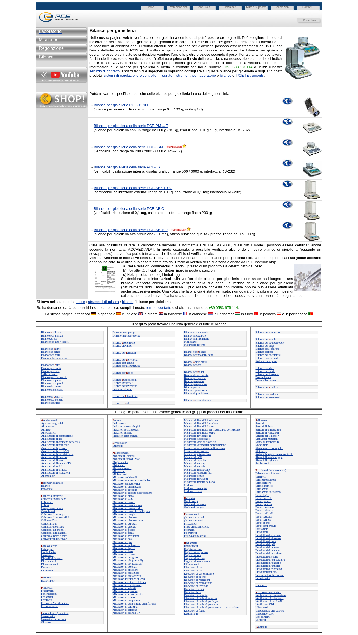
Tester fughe (263, 495)
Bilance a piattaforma (196, 390)
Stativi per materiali (267, 438)
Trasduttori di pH (265, 544)
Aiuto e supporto (256, 7)
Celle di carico (49, 374)
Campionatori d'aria (52, 508)
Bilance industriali (123, 382)
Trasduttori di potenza (268, 550)
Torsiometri (262, 528)
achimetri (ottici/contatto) (271, 470)
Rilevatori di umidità (195, 595)
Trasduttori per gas (266, 571)
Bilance (45, 485)
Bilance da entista (52, 396)
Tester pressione (265, 507)
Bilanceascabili (265, 368)
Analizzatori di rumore (54, 457)
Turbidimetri (263, 578)
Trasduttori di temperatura (270, 559)
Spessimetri (262, 444)
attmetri (261, 626)
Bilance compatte (51, 380)
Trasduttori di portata (267, 547)
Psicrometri (190, 532)
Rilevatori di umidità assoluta (200, 598)
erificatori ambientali (268, 592)
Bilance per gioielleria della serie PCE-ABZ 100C (133, 188)
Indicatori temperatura (125, 435)
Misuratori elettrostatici (197, 438)
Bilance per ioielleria (125, 359)
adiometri (190, 542)
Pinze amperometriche (196, 526)
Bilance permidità (267, 387)
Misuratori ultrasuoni (196, 478)
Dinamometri (48, 561)
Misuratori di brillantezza (127, 486)
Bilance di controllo (52, 389)
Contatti (307, 7)
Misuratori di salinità (124, 588)
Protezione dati (178, 7)
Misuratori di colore (124, 502)
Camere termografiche (53, 498)
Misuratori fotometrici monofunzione (205, 444)
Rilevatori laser (192, 592)
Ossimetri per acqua (195, 504)
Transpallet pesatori (267, 380)
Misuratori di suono (124, 597)
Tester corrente (264, 498)
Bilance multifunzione (196, 338)
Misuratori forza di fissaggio (200, 441)
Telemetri (261, 476)
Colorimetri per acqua (53, 514)
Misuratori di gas (122, 538)
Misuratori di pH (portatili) (128, 560)
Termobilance (263, 377)
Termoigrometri (264, 485)
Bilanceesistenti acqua (197, 400)
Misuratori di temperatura (127, 600)
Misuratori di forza (194, 344)
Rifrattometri (191, 564)
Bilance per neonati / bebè (198, 354)
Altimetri (46, 429)
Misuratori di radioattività (127, 575)
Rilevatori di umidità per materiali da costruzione (211, 607)
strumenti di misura (103, 302)
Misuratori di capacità (125, 489)
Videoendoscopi (265, 613)
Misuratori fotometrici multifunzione (204, 448)
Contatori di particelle (53, 529)
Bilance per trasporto (267, 374)
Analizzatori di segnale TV (56, 463)
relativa (213, 420)
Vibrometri (262, 607)
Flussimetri (47, 590)
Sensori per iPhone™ (267, 435)
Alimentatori (48, 426)
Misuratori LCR (193, 457)
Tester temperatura (266, 525)
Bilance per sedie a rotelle (270, 342)
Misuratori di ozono (124, 554)
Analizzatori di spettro (53, 460)
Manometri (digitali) (124, 455)
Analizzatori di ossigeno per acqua (60, 441)
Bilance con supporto (267, 357)
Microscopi (119, 471)
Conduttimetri (49, 523)
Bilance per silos (265, 345)
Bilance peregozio (195, 351)
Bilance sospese (265, 351)
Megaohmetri (120, 462)
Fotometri (46, 599)
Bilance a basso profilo (54, 357)
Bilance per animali (52, 335)
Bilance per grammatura (126, 365)
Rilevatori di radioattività (198, 582)
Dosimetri (46, 567)
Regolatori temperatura (197, 561)
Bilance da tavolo (265, 371)
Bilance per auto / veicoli (55, 341)
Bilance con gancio (123, 362)
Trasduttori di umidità (268, 565)
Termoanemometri (266, 479)
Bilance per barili (50, 354)
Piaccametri (190, 523)
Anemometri (48, 475)
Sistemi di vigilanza (267, 460)
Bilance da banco (50, 351)
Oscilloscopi (191, 501)
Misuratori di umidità (196, 420)
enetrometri (191, 514)
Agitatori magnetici (52, 423)
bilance (127, 302)
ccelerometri (49, 420)
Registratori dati (193, 549)
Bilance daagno (51, 348)
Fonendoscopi (49, 593)
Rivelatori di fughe (194, 610)
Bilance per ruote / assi (268, 332)
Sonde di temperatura (268, 441)
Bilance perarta (50, 364)
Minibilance (190, 341)
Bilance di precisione (196, 393)
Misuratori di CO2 (123, 498)
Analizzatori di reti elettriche (57, 454)
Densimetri (47, 555)
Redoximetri (191, 545)
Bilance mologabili (195, 361)
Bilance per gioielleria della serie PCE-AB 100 (131, 230)
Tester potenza (264, 504)
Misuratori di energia (124, 526)
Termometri (262, 488)
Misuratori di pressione (126, 569)
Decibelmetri (48, 552)
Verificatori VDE (265, 604)
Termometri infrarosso (268, 491)
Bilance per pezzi (193, 387)
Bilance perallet (194, 371)
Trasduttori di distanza (268, 538)
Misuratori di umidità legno (199, 432)
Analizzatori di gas (51, 438)
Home (150, 7)
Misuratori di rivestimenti (127, 585)
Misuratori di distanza (125, 517)
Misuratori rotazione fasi (198, 472)
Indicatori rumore (122, 432)
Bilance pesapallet (194, 381)
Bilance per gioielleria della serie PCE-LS (127, 167)
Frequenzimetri (49, 606)
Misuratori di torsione (125, 609)
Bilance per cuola (266, 339)
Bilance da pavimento (196, 375)
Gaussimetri (48, 616)
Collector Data (49, 520)
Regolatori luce (192, 555)
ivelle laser (120, 442)
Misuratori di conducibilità (128, 508)
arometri (47, 482)
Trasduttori (262, 531)
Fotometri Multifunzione (55, 603)
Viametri (261, 585)
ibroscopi (47, 587)
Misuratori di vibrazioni (197, 435)
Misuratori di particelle (197, 469)
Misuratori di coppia (124, 514)
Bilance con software (267, 348)
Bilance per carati (51, 368)
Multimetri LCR (193, 491)
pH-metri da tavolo (194, 517)
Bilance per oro (192, 364)
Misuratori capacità (195, 460)
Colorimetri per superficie (55, 517)
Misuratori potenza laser (197, 454)
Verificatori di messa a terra (271, 595)
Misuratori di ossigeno (125, 557)
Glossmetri (47, 622)
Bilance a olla (121, 402)
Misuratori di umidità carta (199, 426)
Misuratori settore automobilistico (132, 480)
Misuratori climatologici (126, 483)
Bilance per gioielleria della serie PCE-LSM (128, 147)
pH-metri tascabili (194, 520)
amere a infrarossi (52, 495)
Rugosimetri (191, 613)
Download (230, 7)
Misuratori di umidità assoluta (201, 423)
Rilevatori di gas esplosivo (199, 573)
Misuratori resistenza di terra (129, 578)
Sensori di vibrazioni (267, 432)
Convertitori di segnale (54, 538)
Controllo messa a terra (54, 535)
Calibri (45, 505)
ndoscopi (47, 577)
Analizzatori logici (51, 466)
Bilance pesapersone (195, 384)
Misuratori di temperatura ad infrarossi (134, 603)
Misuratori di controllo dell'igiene (131, 511)
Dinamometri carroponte (126, 335)
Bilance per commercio (54, 377)
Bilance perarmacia (124, 352)
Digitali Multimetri (51, 558)
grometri (118, 420)
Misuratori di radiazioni (126, 572)
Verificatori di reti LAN (269, 601)
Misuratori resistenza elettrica (129, 582)
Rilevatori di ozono (195, 576)
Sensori (260, 423)
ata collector (49, 545)
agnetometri (121, 452)
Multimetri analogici (195, 488)
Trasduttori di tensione (268, 562)
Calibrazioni (282, 7)
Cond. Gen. (204, 7)
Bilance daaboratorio (125, 396)
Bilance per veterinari (268, 397)
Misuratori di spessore (125, 591)
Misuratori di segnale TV (127, 612)
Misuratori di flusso (124, 529)
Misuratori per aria (194, 466)
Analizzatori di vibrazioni (55, 472)
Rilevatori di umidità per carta (201, 604)
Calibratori (47, 502)
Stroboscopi (262, 463)
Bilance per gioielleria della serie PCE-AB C (129, 208)
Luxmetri (118, 445)
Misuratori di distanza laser (128, 520)
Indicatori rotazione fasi (126, 429)
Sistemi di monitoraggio (269, 457)
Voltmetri (261, 619)
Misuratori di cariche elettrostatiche (132, 492)
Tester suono (263, 522)
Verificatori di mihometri (270, 598)
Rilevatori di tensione (196, 585)
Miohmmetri (120, 474)
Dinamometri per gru (124, 332)
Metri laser (119, 465)
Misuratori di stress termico (128, 594)
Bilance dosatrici (50, 402)
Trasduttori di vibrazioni (269, 568)
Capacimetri (48, 511)
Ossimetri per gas (194, 507)
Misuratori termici (194, 475)
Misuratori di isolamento (126, 545)
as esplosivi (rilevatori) (55, 613)
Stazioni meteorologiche (269, 448)
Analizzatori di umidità (54, 469)
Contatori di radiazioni (54, 532)
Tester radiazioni (265, 510)
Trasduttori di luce (266, 541)
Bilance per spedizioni (268, 354)
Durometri (47, 570)
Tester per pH (263, 501)
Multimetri (190, 484)
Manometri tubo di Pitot (126, 458)
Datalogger (47, 549)
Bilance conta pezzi (52, 383)
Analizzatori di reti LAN (55, 451)
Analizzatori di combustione (57, 435)
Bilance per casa (50, 371)
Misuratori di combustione (127, 505)
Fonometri (47, 596)
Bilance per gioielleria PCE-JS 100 (121, 105)
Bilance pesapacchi (195, 378)
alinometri (262, 420)
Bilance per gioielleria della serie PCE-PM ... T (131, 126)
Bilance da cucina (51, 386)
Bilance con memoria (196, 332)
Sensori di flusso (265, 426)
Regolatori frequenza (196, 552)
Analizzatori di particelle (55, 444)
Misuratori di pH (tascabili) (128, 563)
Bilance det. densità (52, 399)
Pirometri (189, 529)
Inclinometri (119, 423)
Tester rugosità (264, 516)
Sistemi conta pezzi (266, 361)
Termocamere (263, 482)
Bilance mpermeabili (125, 379)
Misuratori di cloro (123, 495)
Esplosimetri (48, 580)
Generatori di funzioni (53, 619)
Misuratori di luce (123, 551)
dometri (189, 498)
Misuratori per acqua (195, 463)
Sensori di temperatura (268, 429)
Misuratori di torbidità (125, 606)
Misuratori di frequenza (126, 535)
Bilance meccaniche (195, 335)
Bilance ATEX (49, 338)
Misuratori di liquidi (124, 548)
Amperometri (48, 432)
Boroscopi (47, 488)
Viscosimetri (263, 616)
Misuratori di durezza (125, 523)
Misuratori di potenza (125, 566)
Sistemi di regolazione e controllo (274, 454)
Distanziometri (49, 564)
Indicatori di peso (122, 389)
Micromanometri (122, 468)
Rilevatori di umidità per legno (201, 601)
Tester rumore (263, 519)
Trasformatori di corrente (270, 575)
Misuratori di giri (122, 542)
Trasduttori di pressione (269, 553)
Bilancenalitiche (51, 332)
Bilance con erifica (267, 394)
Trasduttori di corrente (268, 535)
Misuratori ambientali (125, 477)
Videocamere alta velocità (270, 610)
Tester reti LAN (264, 513)
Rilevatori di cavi (193, 567)
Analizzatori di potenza (54, 448)
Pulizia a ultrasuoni (195, 535)
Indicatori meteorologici (126, 426)
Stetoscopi (261, 451)
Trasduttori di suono (267, 556)
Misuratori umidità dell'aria (199, 481)
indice (80, 302)
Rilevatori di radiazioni (197, 579)
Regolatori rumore (194, 558)
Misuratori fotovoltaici (196, 451)
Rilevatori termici (194, 589)
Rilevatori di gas (193, 570)
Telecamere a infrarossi (269, 473)
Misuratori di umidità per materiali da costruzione (212, 429)
